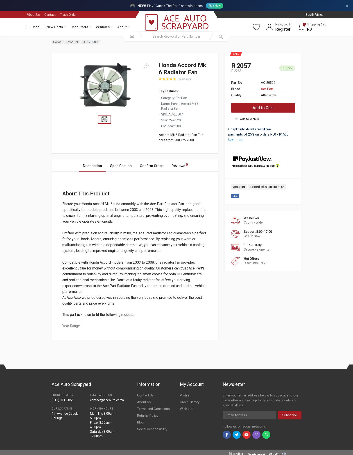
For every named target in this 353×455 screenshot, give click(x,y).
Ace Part (267, 89)
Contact (50, 14)
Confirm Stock (151, 166)
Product (72, 42)
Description (92, 166)
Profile (184, 395)
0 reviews (184, 79)
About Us (33, 14)
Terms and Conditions (153, 409)
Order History (189, 402)
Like (235, 196)
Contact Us (145, 395)
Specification (121, 166)
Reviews (180, 165)
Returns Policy (147, 416)
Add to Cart (263, 107)
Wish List (186, 409)
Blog (140, 422)
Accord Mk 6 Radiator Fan (266, 186)
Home (57, 42)
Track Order (68, 14)
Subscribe (289, 415)
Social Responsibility (152, 429)
